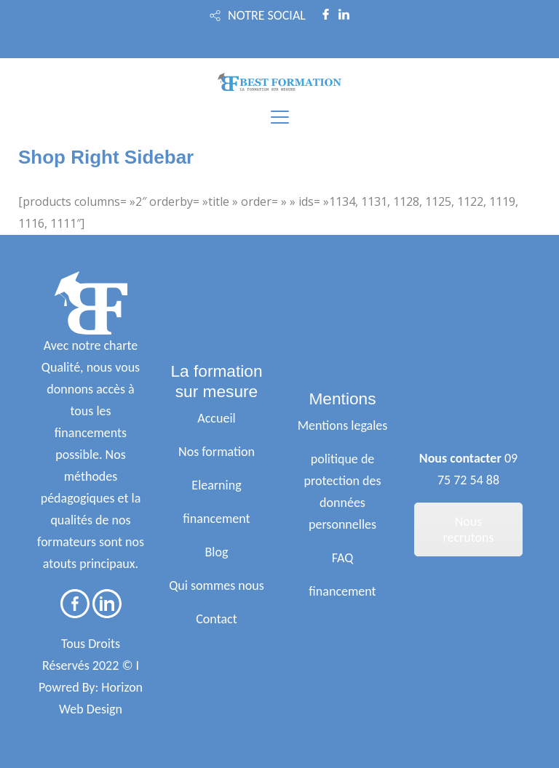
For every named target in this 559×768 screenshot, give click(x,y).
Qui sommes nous (216, 585)
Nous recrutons (468, 529)
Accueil (216, 418)
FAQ (343, 558)
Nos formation (216, 452)
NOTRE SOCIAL (267, 15)
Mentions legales (343, 425)
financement (216, 519)
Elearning (216, 485)
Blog (217, 552)
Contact (216, 619)
